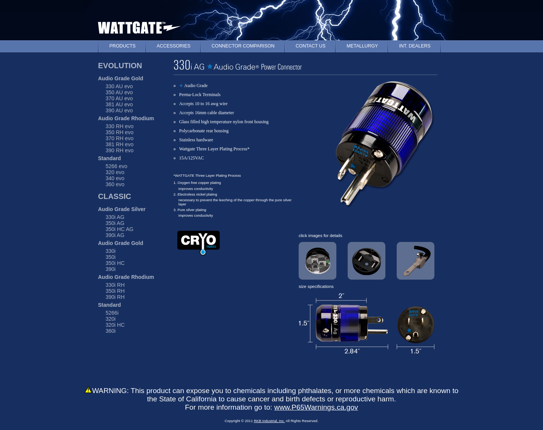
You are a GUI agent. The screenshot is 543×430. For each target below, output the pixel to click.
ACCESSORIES (174, 46)
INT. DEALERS (414, 46)
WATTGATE (139, 25)
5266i (112, 313)
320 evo (115, 172)
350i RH (115, 291)
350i (110, 257)
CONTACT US (310, 46)
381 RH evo (119, 144)
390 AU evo (119, 110)
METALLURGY (362, 46)
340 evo (115, 178)
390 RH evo (119, 150)
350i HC (115, 263)
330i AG (115, 217)
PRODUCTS (122, 46)
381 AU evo (119, 104)
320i (110, 319)
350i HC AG (119, 229)
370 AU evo (119, 98)
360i (110, 331)
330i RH (115, 285)
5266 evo (116, 166)
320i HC (115, 325)
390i (110, 269)
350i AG (115, 223)
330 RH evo (119, 126)
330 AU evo (119, 86)
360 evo (115, 184)
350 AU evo (119, 92)
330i (110, 251)
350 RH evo (119, 132)
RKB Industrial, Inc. (269, 421)
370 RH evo (119, 138)
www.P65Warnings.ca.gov (316, 407)
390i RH (115, 297)
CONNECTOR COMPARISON (243, 46)
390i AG (115, 235)
